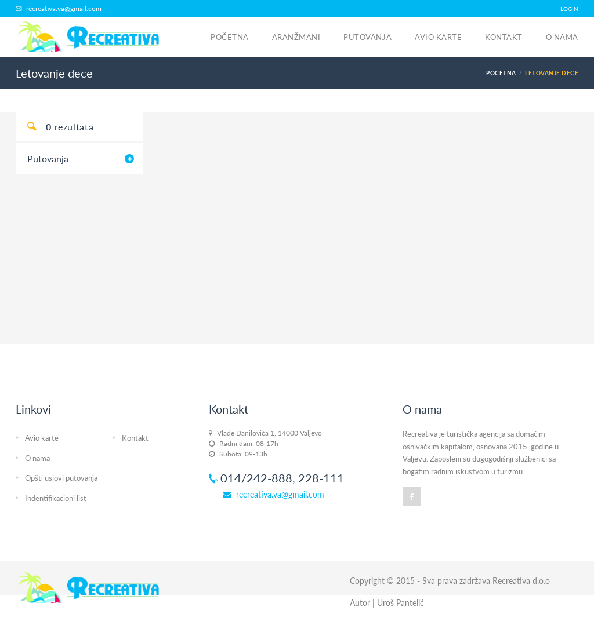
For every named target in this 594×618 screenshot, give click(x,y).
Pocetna (501, 73)
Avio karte (438, 37)
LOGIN (569, 8)
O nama (562, 37)
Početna (230, 37)
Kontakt (504, 37)
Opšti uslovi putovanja (61, 477)
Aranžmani (296, 37)
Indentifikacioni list (55, 498)
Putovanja (367, 37)
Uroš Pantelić (400, 603)
